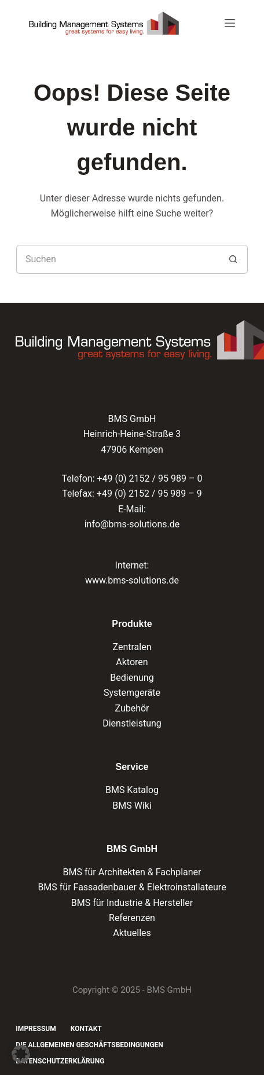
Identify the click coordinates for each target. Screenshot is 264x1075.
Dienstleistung (132, 723)
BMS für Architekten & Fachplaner (132, 872)
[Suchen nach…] (117, 259)
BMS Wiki (132, 805)
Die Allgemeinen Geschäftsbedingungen (89, 1045)
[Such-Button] (233, 259)
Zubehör (132, 708)
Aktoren (132, 661)
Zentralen (131, 646)
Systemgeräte (132, 692)
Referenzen (132, 917)
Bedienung (131, 677)
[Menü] (230, 23)
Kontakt (86, 1029)
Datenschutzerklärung (60, 1061)
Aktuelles (132, 932)
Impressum (36, 1029)
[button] (21, 1054)
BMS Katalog (132, 789)
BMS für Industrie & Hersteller (132, 902)
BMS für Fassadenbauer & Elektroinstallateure (132, 887)
